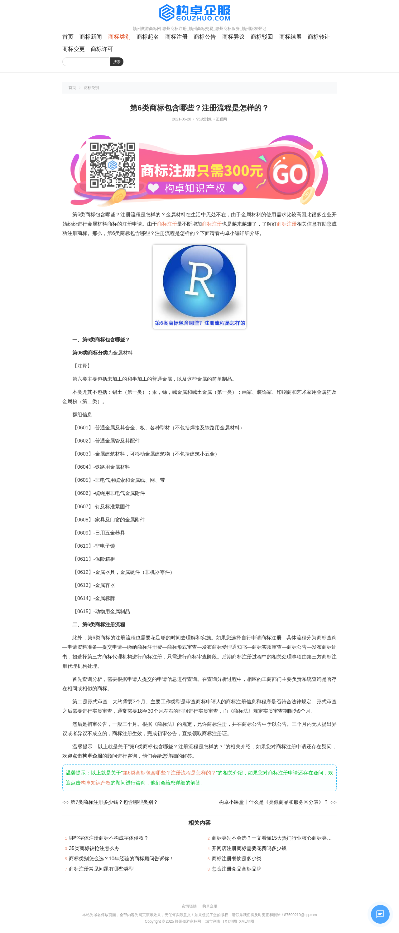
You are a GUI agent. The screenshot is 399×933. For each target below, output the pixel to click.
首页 (68, 37)
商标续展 (290, 37)
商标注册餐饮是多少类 (237, 858)
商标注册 (176, 37)
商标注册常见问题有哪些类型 (101, 869)
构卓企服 (209, 906)
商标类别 (119, 37)
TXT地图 (229, 921)
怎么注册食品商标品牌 (237, 869)
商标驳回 (262, 37)
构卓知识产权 (96, 782)
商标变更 (73, 49)
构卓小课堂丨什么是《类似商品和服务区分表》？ (274, 802)
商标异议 (233, 37)
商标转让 (319, 37)
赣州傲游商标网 (188, 921)
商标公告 (205, 37)
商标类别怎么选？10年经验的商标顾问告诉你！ (121, 858)
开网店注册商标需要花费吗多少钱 (249, 848)
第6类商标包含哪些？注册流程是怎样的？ (169, 772)
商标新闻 (90, 37)
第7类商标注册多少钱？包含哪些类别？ (114, 802)
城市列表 (212, 921)
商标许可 (102, 49)
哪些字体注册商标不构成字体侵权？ (109, 838)
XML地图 (246, 921)
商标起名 (148, 37)
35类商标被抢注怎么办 (94, 848)
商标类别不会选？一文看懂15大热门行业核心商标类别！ (274, 838)
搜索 (117, 62)
